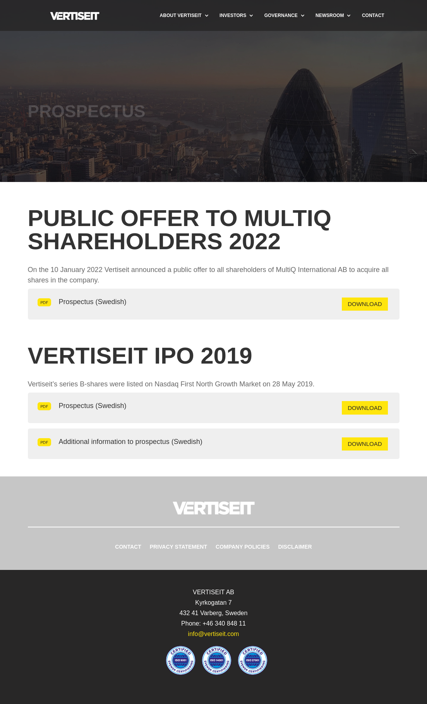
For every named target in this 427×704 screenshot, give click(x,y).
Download (365, 304)
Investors (233, 15)
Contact (373, 15)
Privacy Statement (178, 547)
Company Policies (243, 547)
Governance (281, 15)
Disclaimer (295, 547)
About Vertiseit (181, 15)
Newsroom (330, 15)
